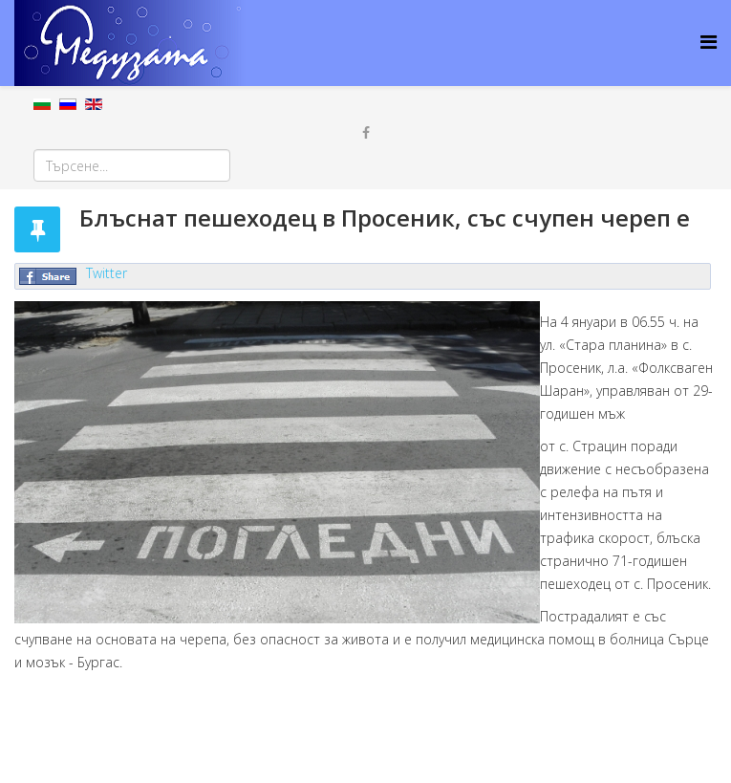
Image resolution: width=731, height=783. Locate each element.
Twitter (106, 273)
